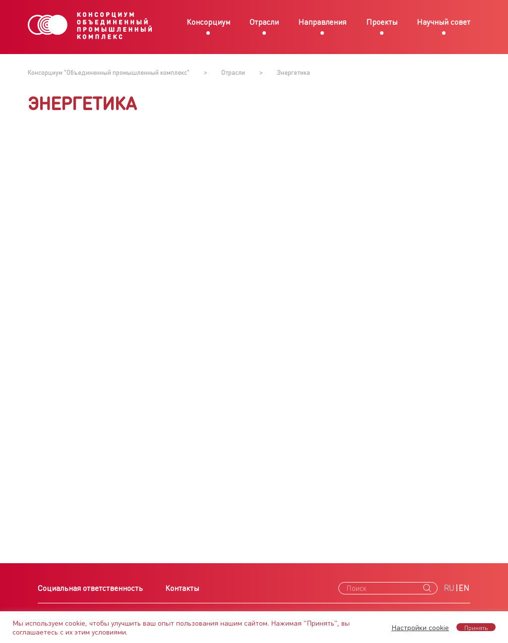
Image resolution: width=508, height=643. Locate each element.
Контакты (182, 588)
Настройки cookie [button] (420, 627)
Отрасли (264, 21)
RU (449, 588)
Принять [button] (476, 627)
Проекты (381, 21)
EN (463, 588)
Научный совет (443, 21)
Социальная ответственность (90, 588)
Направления (322, 21)
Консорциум (208, 21)
